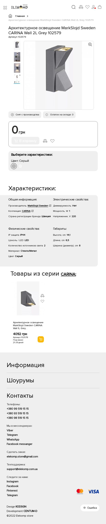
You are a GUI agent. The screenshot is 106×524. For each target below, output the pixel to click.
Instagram (12, 481)
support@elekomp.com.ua (22, 469)
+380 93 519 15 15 (18, 413)
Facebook (12, 486)
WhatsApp (13, 439)
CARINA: (68, 274)
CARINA (26, 211)
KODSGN (21, 506)
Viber (10, 430)
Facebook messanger (19, 444)
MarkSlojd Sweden (38, 205)
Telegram (12, 435)
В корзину (25, 141)
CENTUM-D (30, 511)
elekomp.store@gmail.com (22, 456)
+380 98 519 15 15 (18, 418)
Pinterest (12, 490)
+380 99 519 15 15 (18, 409)
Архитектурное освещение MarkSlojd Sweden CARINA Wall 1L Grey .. (28, 325)
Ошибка (92, 508)
